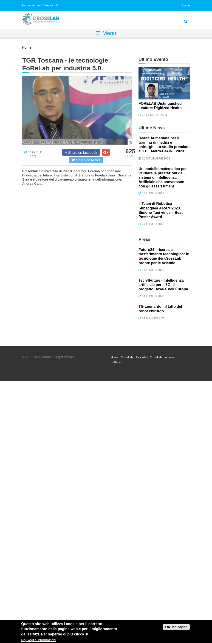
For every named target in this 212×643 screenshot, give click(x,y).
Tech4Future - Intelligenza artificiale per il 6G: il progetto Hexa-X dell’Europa (163, 284)
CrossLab (127, 357)
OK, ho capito (176, 627)
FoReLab (116, 362)
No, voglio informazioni (38, 640)
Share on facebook (81, 152)
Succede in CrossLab (149, 357)
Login (186, 5)
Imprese (169, 357)
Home (26, 47)
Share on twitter (86, 160)
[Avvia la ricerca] (185, 21)
